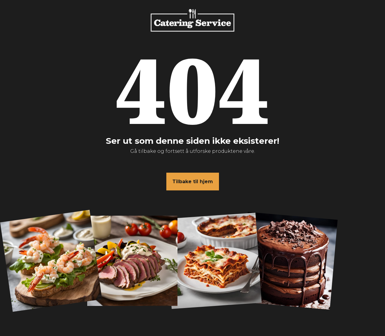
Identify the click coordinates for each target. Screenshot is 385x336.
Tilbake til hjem (192, 181)
